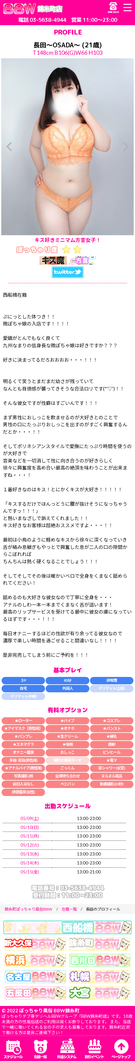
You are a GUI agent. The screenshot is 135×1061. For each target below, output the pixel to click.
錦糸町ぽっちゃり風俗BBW (28, 909)
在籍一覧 (69, 909)
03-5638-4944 (48, 19)
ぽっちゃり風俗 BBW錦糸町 (49, 1010)
